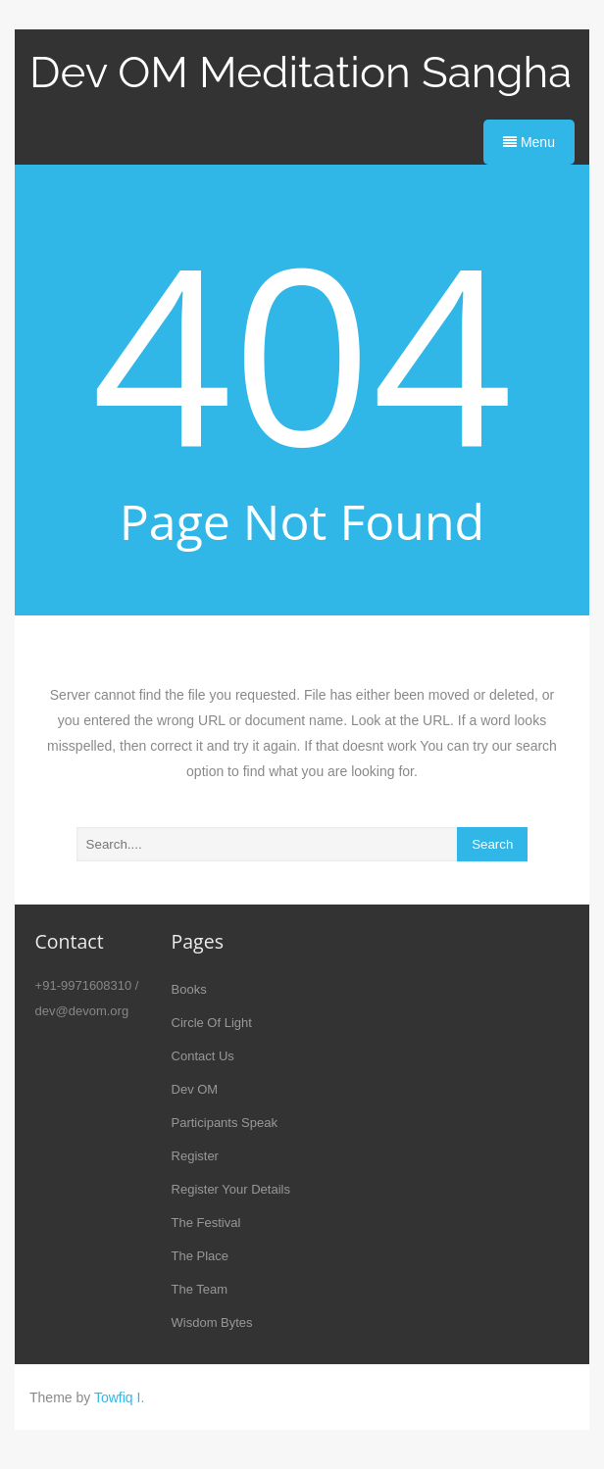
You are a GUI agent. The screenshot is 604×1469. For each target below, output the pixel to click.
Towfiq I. (119, 1397)
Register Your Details (231, 1189)
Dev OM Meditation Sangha (300, 72)
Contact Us (203, 1056)
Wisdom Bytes (212, 1322)
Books (189, 989)
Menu (529, 142)
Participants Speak (224, 1122)
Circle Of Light (212, 1022)
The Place (200, 1256)
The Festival (206, 1222)
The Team (200, 1289)
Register (195, 1156)
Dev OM (195, 1089)
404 (302, 350)
